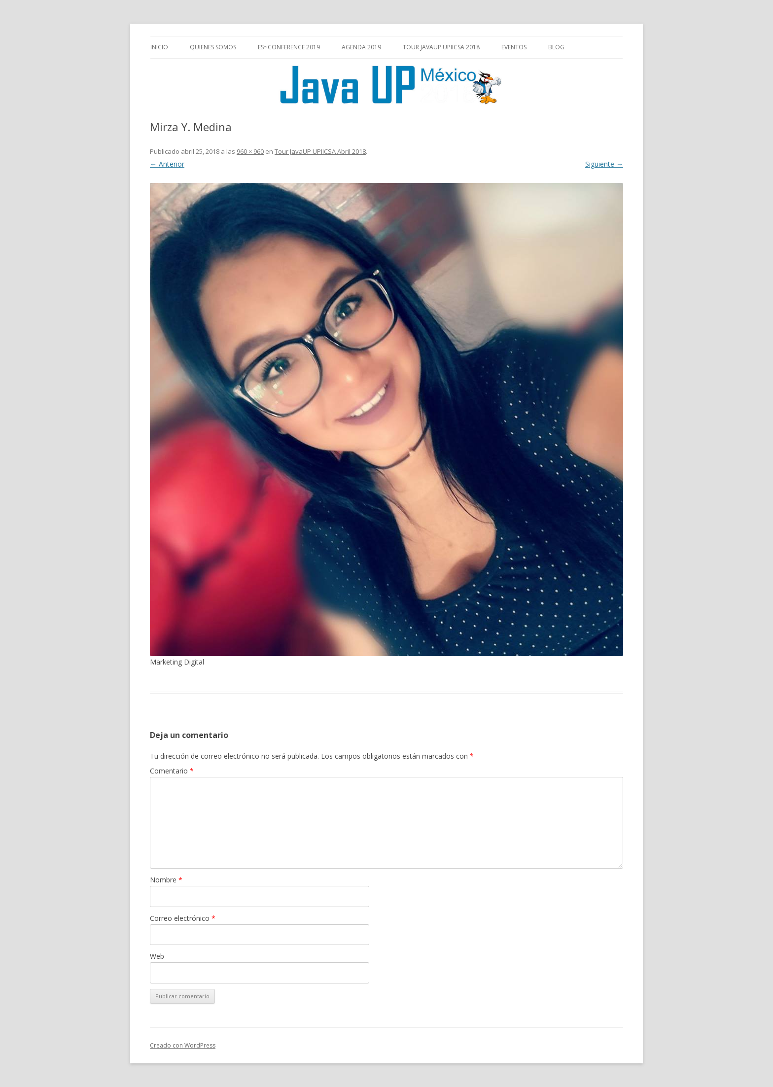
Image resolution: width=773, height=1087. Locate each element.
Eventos (514, 47)
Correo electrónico (182, 918)
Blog (556, 47)
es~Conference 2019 (289, 47)
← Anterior (167, 164)
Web (157, 956)
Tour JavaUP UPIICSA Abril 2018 (320, 151)
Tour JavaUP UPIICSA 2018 (441, 47)
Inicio (159, 47)
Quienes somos (213, 47)
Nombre (166, 879)
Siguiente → (604, 164)
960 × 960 (250, 151)
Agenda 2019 (361, 47)
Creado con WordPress (182, 1045)
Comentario (172, 770)
